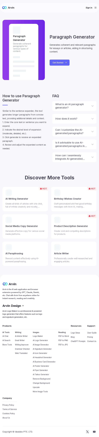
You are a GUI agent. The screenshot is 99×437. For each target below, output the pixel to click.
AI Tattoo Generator (41, 374)
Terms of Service (9, 409)
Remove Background (41, 379)
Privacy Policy (8, 405)
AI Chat (5, 336)
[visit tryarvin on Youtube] (94, 432)
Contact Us (91, 341)
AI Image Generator (41, 345)
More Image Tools (40, 391)
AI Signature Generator (42, 349)
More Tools (7, 345)
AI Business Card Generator (44, 362)
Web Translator (21, 353)
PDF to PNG (63, 340)
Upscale (36, 387)
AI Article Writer (21, 336)
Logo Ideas (75, 333)
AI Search (6, 340)
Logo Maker (38, 336)
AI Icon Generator (40, 353)
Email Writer (20, 340)
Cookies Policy (8, 413)
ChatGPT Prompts (78, 341)
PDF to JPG (63, 345)
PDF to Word (63, 336)
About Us (6, 418)
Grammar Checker (22, 349)
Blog (73, 337)
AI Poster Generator (41, 366)
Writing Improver (22, 345)
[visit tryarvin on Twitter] (87, 432)
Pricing (90, 337)
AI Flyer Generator (40, 370)
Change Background (41, 383)
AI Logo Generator (40, 340)
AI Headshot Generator (42, 357)
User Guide (92, 333)
